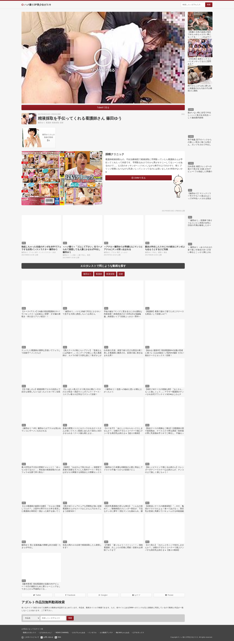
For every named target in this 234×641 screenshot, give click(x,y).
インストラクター (45, 252)
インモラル (92, 632)
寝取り (160, 252)
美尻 (88, 255)
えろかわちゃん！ (46, 632)
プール (31, 252)
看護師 (48, 123)
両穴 (118, 252)
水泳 (54, 252)
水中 (36, 252)
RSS (59, 637)
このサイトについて (31, 637)
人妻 (79, 255)
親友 (165, 252)
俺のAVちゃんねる (123, 632)
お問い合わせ (48, 637)
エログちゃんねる (78, 632)
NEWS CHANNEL (62, 632)
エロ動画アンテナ (106, 632)
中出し (83, 255)
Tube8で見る (103, 107)
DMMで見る (140, 178)
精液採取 (55, 123)
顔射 (61, 123)
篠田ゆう (41, 123)
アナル (113, 252)
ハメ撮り (73, 255)
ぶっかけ (124, 252)
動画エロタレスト (29, 632)
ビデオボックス (138, 632)
